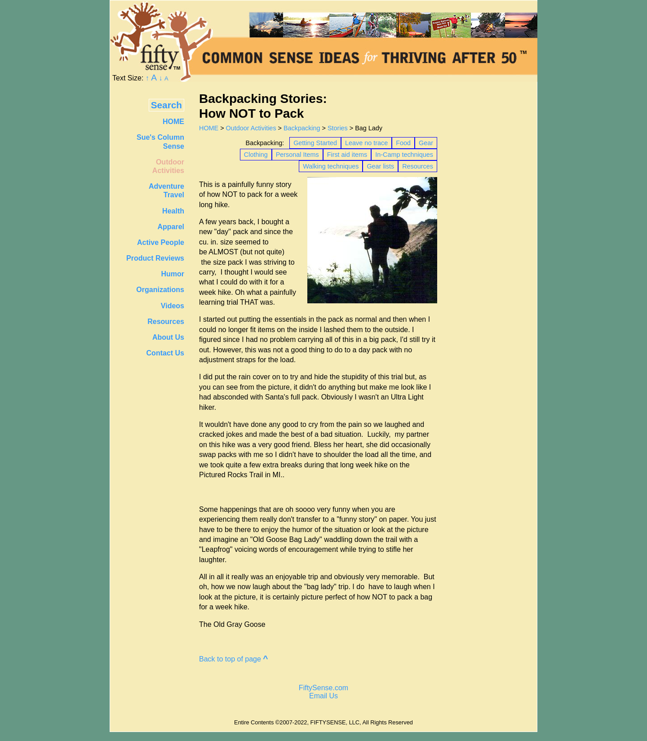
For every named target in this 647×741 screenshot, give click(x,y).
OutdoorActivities (168, 166)
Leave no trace (366, 142)
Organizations (160, 289)
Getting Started (315, 142)
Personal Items (297, 154)
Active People (160, 242)
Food (403, 142)
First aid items (347, 154)
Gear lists (380, 166)
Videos (172, 306)
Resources (417, 166)
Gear (426, 142)
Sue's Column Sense (160, 141)
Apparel (170, 227)
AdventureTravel (166, 190)
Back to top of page (233, 659)
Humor (172, 274)
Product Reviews (155, 258)
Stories (338, 128)
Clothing (256, 154)
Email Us (323, 696)
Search (166, 105)
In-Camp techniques (404, 154)
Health (173, 211)
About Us (168, 337)
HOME (208, 128)
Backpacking (302, 128)
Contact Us (165, 353)
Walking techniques (331, 166)
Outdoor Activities (251, 128)
